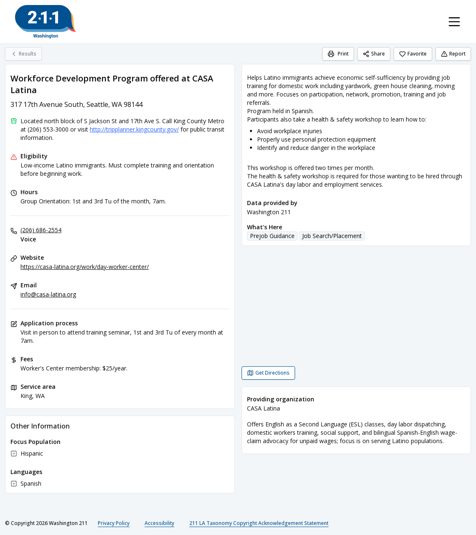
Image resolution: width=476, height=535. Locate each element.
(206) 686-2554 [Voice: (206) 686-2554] (40, 230)
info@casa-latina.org (48, 294)
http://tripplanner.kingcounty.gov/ (134, 129)
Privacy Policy (114, 523)
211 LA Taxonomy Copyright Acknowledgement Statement (258, 523)
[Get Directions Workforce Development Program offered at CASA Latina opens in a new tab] (268, 373)
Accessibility (159, 523)
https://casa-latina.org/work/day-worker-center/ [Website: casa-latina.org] (84, 267)
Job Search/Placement (332, 236)
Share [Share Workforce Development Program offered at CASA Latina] (374, 53)
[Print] (338, 54)
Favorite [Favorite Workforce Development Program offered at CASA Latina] (413, 53)
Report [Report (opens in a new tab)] (453, 53)
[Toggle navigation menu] (454, 21)
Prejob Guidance (272, 236)
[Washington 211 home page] (45, 21)
